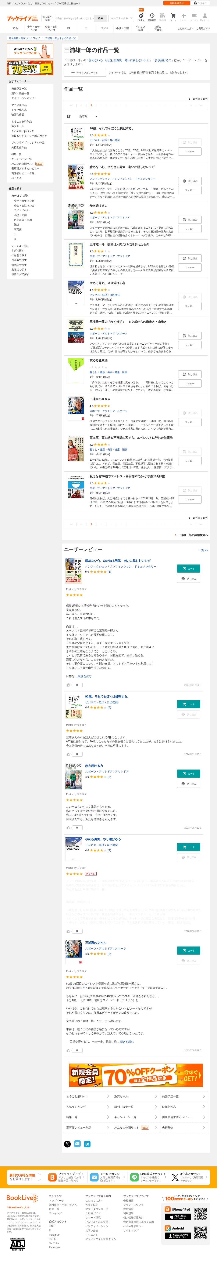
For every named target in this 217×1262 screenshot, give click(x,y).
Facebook (54, 1247)
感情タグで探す (20, 274)
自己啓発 (115, 140)
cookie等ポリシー (133, 1226)
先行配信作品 (19, 147)
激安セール (17, 126)
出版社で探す (19, 269)
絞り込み (47, 18)
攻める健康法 (98, 360)
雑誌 (16, 224)
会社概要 (128, 1200)
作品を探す (91, 1204)
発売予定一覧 (19, 88)
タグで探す (17, 250)
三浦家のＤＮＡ (100, 399)
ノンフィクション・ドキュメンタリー (133, 178)
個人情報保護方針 (133, 1217)
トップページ (56, 1200)
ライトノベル (21, 210)
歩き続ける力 (163, 60)
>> (200, 105)
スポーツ (122, 333)
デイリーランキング (22, 98)
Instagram (54, 1234)
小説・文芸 (122, 28)
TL (86, 28)
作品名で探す (19, 255)
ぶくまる (16, 178)
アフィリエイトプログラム (100, 1239)
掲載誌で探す (19, 264)
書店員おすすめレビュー (25, 168)
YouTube (54, 1243)
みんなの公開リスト (27, 164)
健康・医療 (121, 372)
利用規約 (128, 1213)
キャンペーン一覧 (21, 158)
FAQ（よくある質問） (98, 1221)
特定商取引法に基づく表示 (138, 1221)
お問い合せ (91, 1230)
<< (71, 105)
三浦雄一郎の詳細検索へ (193, 535)
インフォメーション (96, 1226)
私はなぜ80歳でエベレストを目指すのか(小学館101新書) (127, 476)
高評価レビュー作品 (22, 173)
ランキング (55, 1213)
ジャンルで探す (20, 245)
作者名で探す (19, 260)
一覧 (203, 550)
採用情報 (128, 1209)
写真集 (18, 229)
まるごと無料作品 (21, 121)
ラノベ (104, 28)
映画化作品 (17, 114)
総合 (15, 28)
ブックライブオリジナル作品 (28, 142)
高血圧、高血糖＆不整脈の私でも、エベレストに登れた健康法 (131, 437)
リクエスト (91, 1234)
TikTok (52, 1239)
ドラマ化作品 (19, 109)
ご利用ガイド (203, 28)
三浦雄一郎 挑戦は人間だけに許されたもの (119, 244)
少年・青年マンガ (33, 28)
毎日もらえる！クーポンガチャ (29, 135)
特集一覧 (16, 154)
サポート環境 (93, 1217)
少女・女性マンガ (51, 28)
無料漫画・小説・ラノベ (63, 1204)
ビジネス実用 (140, 28)
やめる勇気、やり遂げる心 (107, 283)
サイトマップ (131, 1230)
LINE (52, 1226)
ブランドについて (133, 1204)
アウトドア (123, 217)
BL (69, 28)
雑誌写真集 (158, 28)
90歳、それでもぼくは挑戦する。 (112, 128)
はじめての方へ (186, 28)
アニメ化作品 (19, 105)
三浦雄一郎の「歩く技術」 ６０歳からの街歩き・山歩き (128, 321)
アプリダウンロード (96, 1209)
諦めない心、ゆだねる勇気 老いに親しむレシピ (119, 60)
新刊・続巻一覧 (20, 93)
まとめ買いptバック (22, 131)
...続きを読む (84, 676)
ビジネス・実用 (23, 219)
